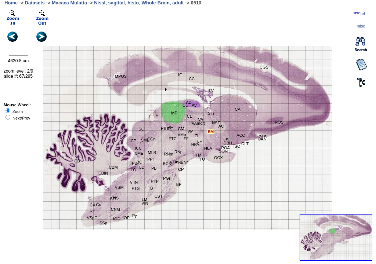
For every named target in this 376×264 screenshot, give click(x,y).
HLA (208, 148)
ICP (133, 141)
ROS (279, 122)
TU (202, 159)
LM (144, 199)
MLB (152, 152)
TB (150, 188)
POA (225, 148)
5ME (139, 153)
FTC (172, 138)
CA (238, 109)
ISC (237, 146)
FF (186, 138)
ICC (138, 148)
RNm (168, 154)
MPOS (121, 76)
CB (77, 161)
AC (221, 126)
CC (192, 79)
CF (92, 210)
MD (174, 113)
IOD (116, 219)
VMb (182, 134)
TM (198, 155)
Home (11, 3)
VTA (173, 162)
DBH (228, 143)
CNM (115, 209)
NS (116, 198)
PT (163, 128)
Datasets (35, 3)
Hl (157, 115)
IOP (126, 218)
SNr (184, 162)
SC (141, 129)
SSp (103, 223)
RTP (155, 181)
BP (179, 184)
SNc (179, 163)
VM (190, 131)
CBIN (103, 173)
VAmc (197, 123)
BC (139, 162)
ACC (240, 135)
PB (134, 163)
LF (199, 141)
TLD (141, 167)
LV (211, 90)
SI (227, 140)
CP (181, 169)
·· (359, 26)
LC (133, 170)
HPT (169, 128)
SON (223, 151)
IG (180, 75)
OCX (218, 157)
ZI (196, 135)
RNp (178, 152)
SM (211, 131)
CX (92, 205)
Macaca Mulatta (69, 3)
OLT (245, 144)
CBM (113, 167)
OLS (262, 137)
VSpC (92, 218)
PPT (151, 159)
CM (181, 128)
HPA (195, 144)
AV (194, 105)
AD (188, 102)
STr (211, 113)
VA (200, 119)
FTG (135, 188)
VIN (144, 203)
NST (216, 123)
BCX (167, 163)
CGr (151, 139)
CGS (264, 67)
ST (112, 199)
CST (159, 196)
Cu (98, 204)
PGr (166, 178)
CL (185, 105)
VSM (119, 187)
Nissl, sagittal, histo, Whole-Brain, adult (139, 3)
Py (134, 215)
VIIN (134, 182)
